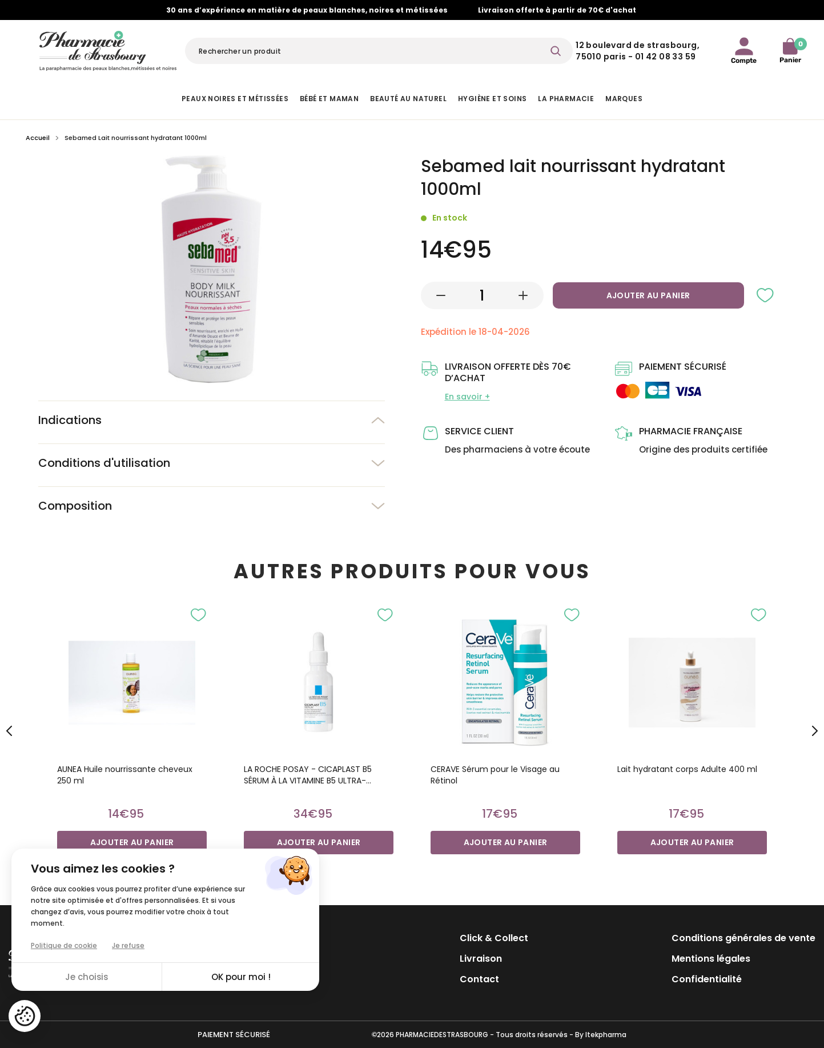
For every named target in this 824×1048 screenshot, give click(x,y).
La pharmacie (566, 98)
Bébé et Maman (329, 98)
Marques (623, 98)
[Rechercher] (379, 51)
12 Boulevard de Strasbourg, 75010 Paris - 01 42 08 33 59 (638, 50)
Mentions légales (711, 958)
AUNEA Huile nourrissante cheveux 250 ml (124, 774)
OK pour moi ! (241, 977)
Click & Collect (494, 938)
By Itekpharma (600, 1034)
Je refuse (128, 945)
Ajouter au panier (648, 295)
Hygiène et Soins (492, 98)
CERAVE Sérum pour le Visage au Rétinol (495, 774)
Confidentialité (707, 979)
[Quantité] (482, 295)
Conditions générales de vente (743, 938)
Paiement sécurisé (234, 1034)
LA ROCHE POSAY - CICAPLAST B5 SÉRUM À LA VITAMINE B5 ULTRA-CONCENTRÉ (308, 774)
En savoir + (467, 396)
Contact (479, 979)
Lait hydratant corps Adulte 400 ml (687, 769)
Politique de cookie (64, 945)
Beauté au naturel (408, 98)
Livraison (481, 958)
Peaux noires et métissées (235, 98)
